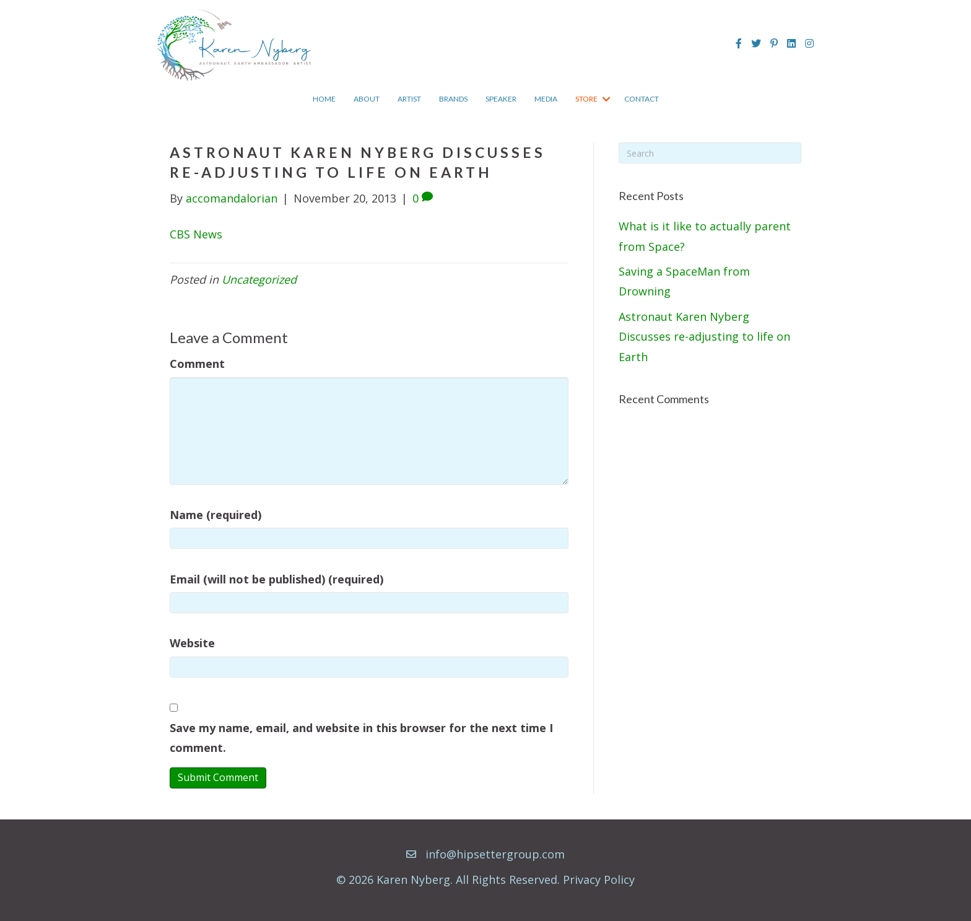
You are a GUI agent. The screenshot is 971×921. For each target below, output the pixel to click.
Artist (409, 98)
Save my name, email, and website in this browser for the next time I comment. (361, 737)
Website (192, 642)
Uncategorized (259, 279)
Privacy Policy (599, 879)
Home (324, 98)
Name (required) (215, 514)
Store (586, 98)
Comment (197, 363)
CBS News (196, 234)
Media (545, 98)
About (367, 98)
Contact (641, 98)
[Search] (710, 153)
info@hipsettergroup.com (495, 854)
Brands (453, 98)
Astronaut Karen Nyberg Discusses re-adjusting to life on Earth (704, 336)
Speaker (501, 98)
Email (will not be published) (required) (276, 579)
